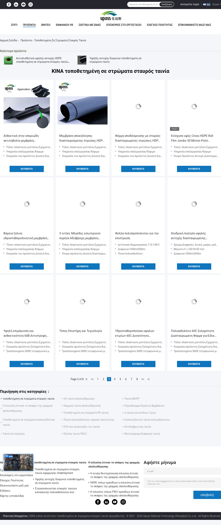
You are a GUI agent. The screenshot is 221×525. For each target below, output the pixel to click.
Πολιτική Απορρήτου (15, 515)
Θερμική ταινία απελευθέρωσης (82, 405)
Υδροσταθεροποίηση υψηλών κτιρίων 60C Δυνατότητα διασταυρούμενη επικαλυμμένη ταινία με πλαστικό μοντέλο (136, 333)
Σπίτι (14, 24)
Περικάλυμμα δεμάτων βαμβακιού (144, 405)
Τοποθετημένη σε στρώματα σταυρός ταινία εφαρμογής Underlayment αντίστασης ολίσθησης (57, 472)
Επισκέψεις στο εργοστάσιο (123, 24)
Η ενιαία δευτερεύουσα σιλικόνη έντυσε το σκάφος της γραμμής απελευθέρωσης (114, 475)
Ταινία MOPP (131, 398)
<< (92, 379)
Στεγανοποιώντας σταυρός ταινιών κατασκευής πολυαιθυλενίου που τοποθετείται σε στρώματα (56, 491)
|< (87, 379)
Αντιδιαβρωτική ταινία (137, 426)
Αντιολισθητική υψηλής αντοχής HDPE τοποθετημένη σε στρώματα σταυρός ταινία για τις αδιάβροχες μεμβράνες (42, 62)
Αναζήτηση (166, 4)
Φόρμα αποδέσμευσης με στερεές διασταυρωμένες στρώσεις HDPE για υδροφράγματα (137, 138)
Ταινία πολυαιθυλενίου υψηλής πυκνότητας (89, 419)
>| (148, 379)
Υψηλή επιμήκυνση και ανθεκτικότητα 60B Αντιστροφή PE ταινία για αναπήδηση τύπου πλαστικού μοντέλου (24, 333)
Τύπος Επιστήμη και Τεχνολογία (80, 331)
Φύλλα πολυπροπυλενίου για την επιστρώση (137, 236)
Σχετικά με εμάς (90, 24)
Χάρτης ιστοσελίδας (12, 495)
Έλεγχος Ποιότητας (160, 24)
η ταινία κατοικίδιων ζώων (140, 412)
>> (142, 379)
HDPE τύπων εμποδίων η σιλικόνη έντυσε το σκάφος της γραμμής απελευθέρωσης (115, 484)
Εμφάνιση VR (64, 24)
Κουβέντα (27, 168)
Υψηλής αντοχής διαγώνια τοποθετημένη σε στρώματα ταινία (59, 481)
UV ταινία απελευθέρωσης (79, 398)
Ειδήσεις (5, 490)
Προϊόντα (29, 24)
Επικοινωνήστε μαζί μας (194, 24)
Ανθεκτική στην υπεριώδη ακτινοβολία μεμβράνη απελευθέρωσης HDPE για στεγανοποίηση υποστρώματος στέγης (24, 138)
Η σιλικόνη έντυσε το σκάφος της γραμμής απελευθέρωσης (114, 464)
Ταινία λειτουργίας (14, 433)
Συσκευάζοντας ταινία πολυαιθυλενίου (147, 419)
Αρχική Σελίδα (8, 40)
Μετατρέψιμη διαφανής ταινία (142, 433)
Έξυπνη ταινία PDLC (75, 433)
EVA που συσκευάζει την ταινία (82, 426)
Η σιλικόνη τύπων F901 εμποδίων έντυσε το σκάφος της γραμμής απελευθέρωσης (114, 493)
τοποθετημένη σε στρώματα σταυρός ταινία (28, 398)
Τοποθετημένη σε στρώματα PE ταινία (86, 412)
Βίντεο (45, 24)
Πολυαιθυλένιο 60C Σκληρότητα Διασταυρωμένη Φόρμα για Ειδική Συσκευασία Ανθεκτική (193, 333)
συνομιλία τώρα (189, 4)
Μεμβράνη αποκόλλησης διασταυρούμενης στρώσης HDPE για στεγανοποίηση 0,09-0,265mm (81, 138)
